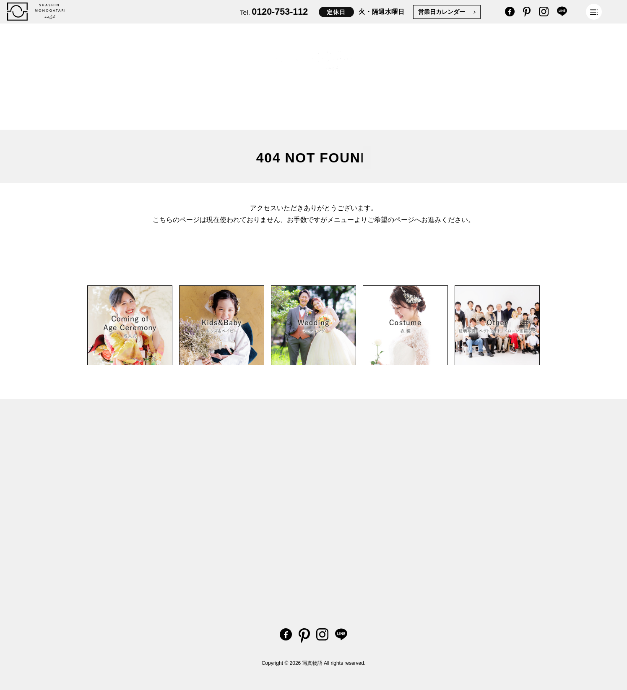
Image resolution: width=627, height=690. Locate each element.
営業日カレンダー (441, 11)
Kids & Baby (114, 105)
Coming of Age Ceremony (189, 108)
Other (255, 114)
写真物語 (312, 663)
